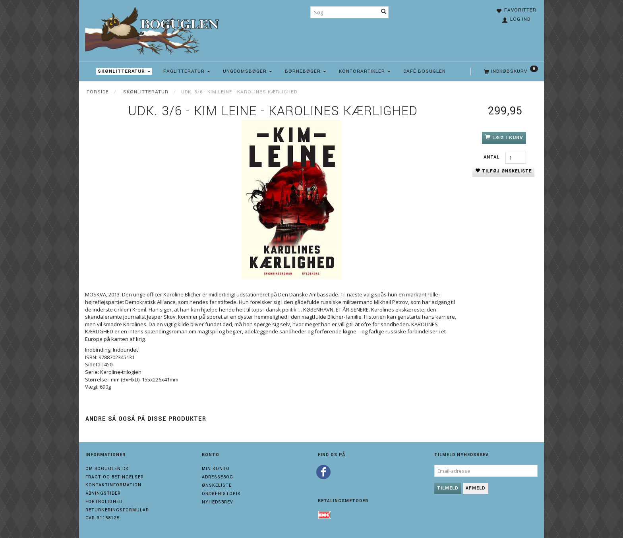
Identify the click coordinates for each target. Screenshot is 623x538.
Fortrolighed (103, 502)
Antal (492, 157)
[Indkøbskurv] (510, 71)
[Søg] (384, 12)
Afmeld (476, 488)
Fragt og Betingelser (114, 477)
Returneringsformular (117, 510)
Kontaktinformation (113, 485)
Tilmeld (448, 488)
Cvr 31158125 (102, 518)
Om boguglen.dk (107, 469)
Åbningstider (103, 493)
